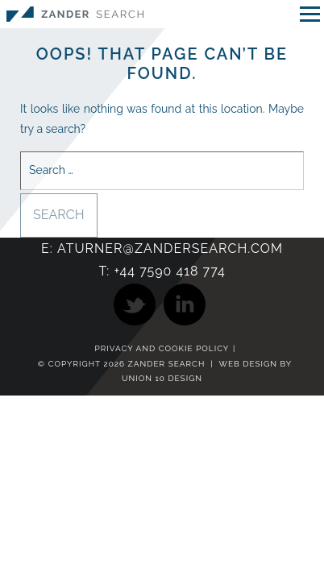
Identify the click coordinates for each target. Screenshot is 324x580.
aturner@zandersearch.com (170, 248)
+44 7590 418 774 (169, 271)
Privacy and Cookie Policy (162, 349)
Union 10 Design (162, 378)
